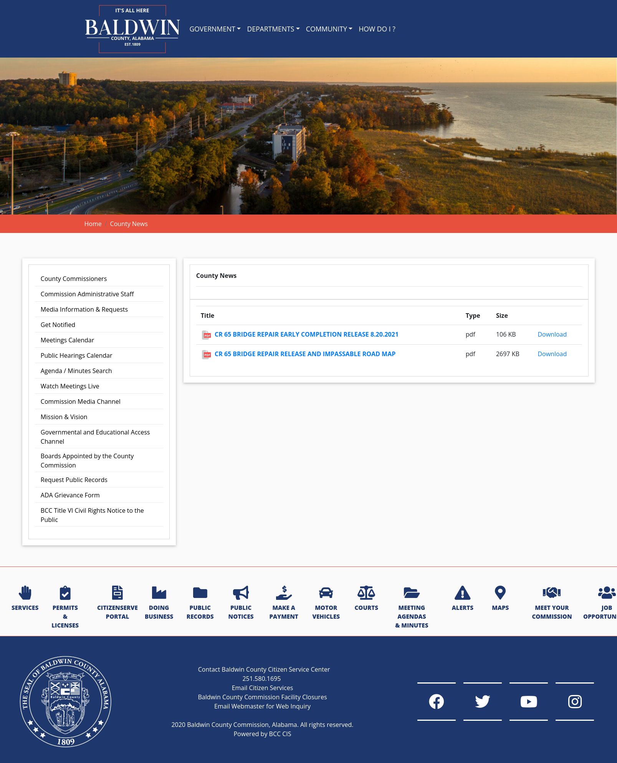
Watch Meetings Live (70, 386)
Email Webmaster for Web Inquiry (262, 706)
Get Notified (58, 324)
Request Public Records (74, 480)
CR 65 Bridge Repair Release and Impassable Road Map (305, 354)
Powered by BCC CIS (262, 734)
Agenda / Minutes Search (76, 371)
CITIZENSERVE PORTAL (117, 603)
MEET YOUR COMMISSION (552, 603)
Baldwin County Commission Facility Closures (262, 697)
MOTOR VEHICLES (326, 603)
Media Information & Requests (84, 309)
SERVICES (25, 598)
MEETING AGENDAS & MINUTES (411, 607)
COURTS (366, 598)
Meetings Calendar (67, 340)
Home (93, 224)
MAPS (500, 598)
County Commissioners (74, 278)
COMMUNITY (326, 28)
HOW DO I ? (377, 28)
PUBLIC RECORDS (200, 603)
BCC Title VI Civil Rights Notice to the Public (92, 515)
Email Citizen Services (262, 688)
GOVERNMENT (212, 28)
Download (552, 334)
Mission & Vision (64, 417)
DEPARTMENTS (270, 28)
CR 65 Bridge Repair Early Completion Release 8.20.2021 (307, 334)
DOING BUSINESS (159, 603)
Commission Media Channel (81, 401)
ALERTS (462, 598)
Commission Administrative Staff (87, 294)
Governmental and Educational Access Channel (95, 437)
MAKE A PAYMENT (283, 603)
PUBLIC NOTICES (241, 603)
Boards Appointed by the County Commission (87, 460)
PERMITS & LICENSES (65, 607)
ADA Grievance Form (70, 495)
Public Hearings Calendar (76, 355)
